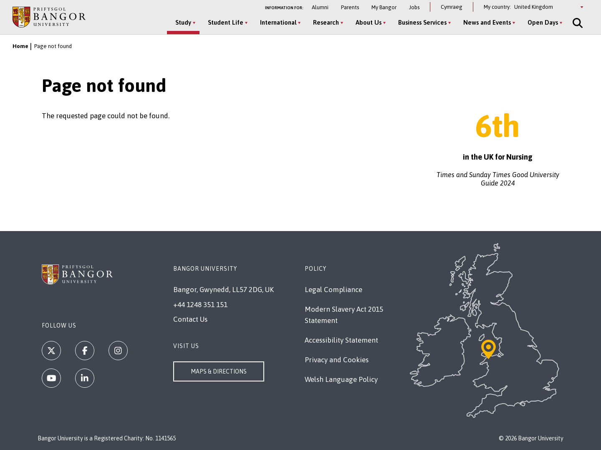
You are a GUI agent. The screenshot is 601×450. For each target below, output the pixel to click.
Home (20, 46)
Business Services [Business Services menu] (422, 22)
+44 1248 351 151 (200, 304)
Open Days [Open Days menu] (543, 22)
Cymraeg (451, 7)
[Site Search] (576, 23)
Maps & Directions (219, 371)
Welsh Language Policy (341, 379)
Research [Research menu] (326, 22)
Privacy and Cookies (337, 360)
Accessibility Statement (341, 340)
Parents (350, 7)
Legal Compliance (333, 289)
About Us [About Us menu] (368, 22)
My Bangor (383, 7)
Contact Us (190, 319)
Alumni (320, 7)
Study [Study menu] (183, 22)
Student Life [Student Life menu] (225, 22)
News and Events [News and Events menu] (487, 22)
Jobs (414, 7)
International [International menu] (278, 22)
